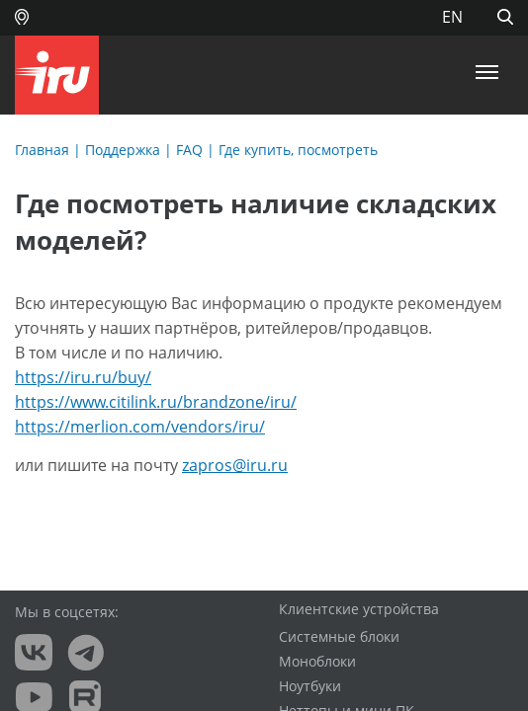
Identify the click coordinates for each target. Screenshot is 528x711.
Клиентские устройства (359, 608)
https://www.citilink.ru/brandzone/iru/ (156, 402)
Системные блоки (339, 637)
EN (452, 17)
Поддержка (122, 149)
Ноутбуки (310, 686)
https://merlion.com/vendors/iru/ (140, 426)
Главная (42, 149)
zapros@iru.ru (235, 465)
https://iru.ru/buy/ (83, 377)
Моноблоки (317, 662)
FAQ (189, 149)
